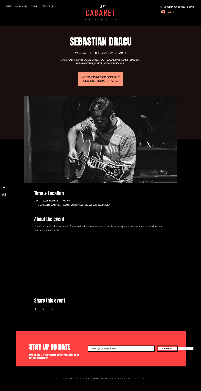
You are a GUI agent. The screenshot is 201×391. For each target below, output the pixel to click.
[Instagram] (4, 195)
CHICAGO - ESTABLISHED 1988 (100, 19)
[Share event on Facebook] (35, 309)
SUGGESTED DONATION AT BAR (100, 80)
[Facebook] (4, 187)
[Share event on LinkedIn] (51, 309)
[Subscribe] (167, 349)
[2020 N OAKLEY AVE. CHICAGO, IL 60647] (164, 7)
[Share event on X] (43, 309)
